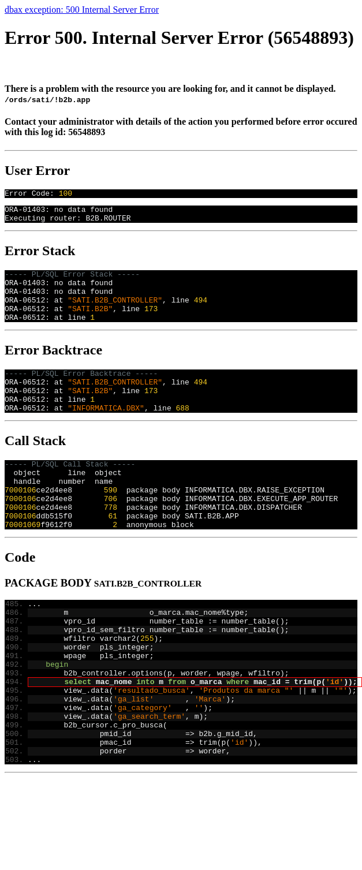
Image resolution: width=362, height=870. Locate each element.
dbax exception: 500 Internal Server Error (82, 9)
